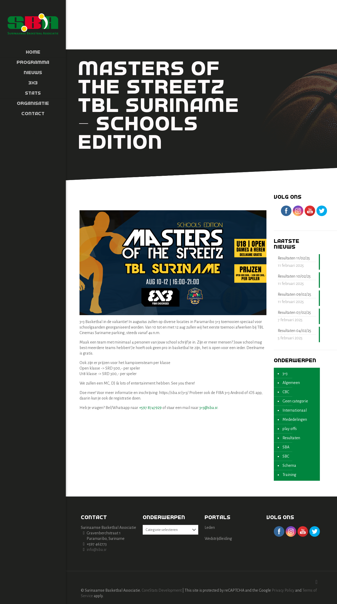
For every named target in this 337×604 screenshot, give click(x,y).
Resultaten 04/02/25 (294, 331)
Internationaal (295, 410)
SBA (286, 447)
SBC (286, 456)
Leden (210, 527)
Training (289, 475)
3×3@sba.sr (208, 408)
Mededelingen (295, 419)
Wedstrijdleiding (218, 538)
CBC (286, 392)
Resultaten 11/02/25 (294, 258)
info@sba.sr (97, 549)
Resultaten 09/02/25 (294, 294)
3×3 (285, 373)
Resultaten (291, 438)
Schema (289, 465)
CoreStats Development (162, 590)
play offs (290, 429)
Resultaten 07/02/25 (294, 312)
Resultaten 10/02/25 (294, 276)
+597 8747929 (150, 408)
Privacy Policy (283, 590)
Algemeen (291, 383)
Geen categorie (295, 401)
